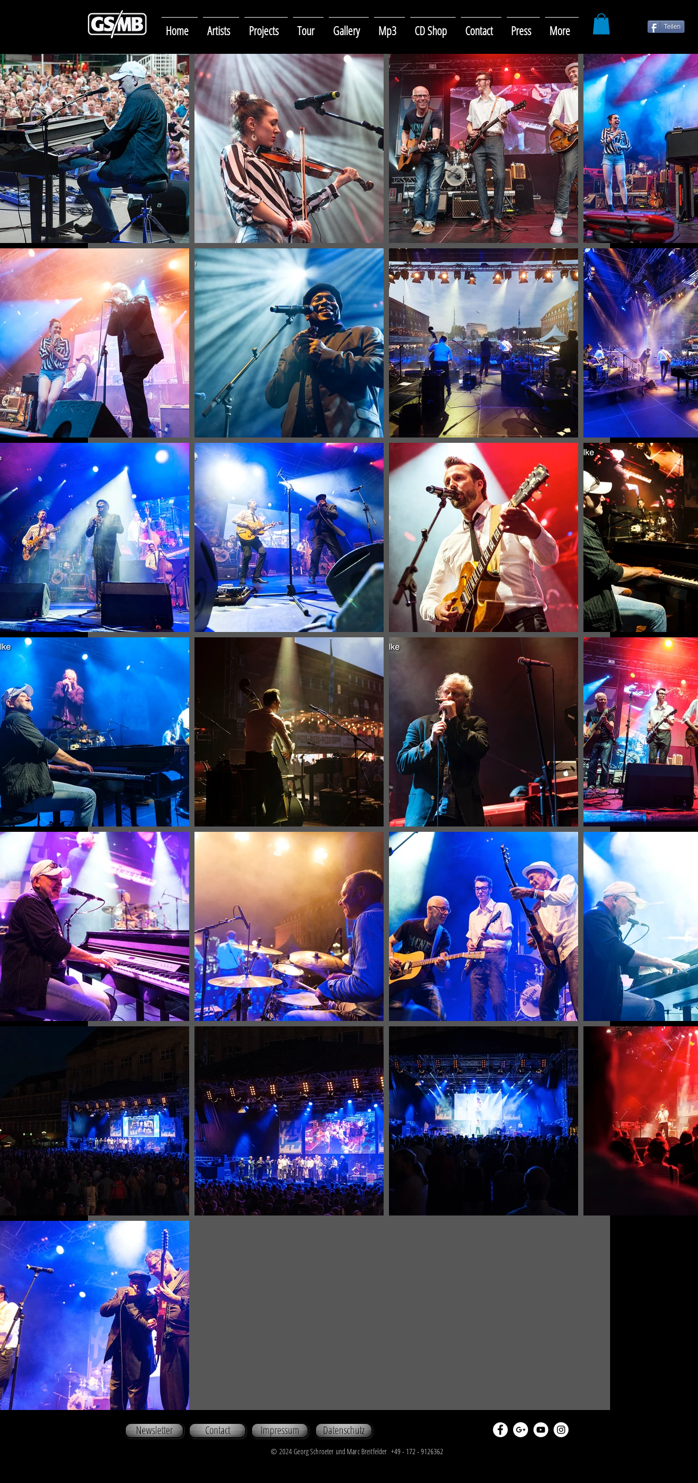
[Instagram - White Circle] (561, 1429)
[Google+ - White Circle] (520, 1429)
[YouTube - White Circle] (540, 1429)
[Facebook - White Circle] (500, 1429)
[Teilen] (666, 26)
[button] (348, 26)
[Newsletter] (154, 1430)
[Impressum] (280, 1430)
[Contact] (217, 1430)
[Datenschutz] (343, 1430)
